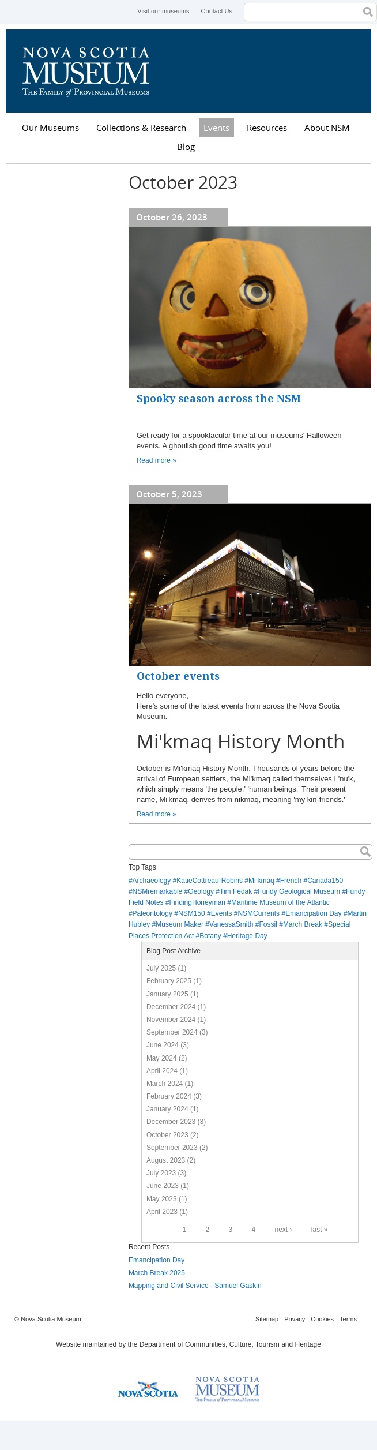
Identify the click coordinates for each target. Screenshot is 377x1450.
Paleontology (152, 913)
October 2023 (167, 1135)
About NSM (327, 127)
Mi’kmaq (261, 880)
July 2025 (161, 968)
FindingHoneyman (197, 902)
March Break (302, 924)
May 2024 (161, 1058)
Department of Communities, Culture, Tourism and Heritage (230, 1344)
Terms (348, 1319)
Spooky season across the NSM (219, 398)
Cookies (322, 1319)
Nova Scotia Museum (92, 71)
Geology (201, 891)
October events (178, 676)
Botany (210, 936)
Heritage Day (247, 936)
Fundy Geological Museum (299, 891)
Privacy (294, 1319)
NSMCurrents (258, 913)
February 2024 (168, 1096)
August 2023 (165, 1160)
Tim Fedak (236, 891)
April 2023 (162, 1212)
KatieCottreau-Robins (209, 880)
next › (283, 1230)
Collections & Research (141, 127)
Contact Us (216, 11)
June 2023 (162, 1186)
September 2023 (172, 1148)
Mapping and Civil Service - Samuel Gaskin (195, 1286)
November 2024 (170, 1020)
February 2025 (168, 981)
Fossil (268, 924)
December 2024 (170, 1007)
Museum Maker (179, 924)
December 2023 (170, 1122)
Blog (186, 146)
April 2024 (162, 1071)
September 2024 (172, 1032)
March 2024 (164, 1084)
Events (216, 127)
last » (319, 1230)
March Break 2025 (157, 1273)
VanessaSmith (231, 924)
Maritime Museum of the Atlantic (280, 902)
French (290, 880)
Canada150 (325, 880)
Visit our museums (163, 11)
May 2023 (161, 1199)
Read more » (156, 460)
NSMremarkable (158, 891)
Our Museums (50, 127)
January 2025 (167, 994)
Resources (267, 127)
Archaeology (152, 880)
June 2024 (162, 1045)
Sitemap (266, 1319)
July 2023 (161, 1173)
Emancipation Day (313, 913)
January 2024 (167, 1109)
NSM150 (191, 913)
